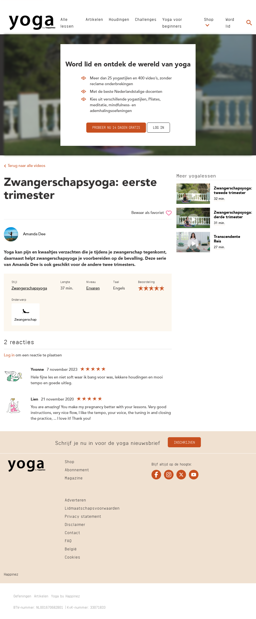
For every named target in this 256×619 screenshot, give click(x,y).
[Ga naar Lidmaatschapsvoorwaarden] (92, 509)
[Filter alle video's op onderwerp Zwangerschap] (26, 314)
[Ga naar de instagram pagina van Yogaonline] (169, 474)
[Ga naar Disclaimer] (75, 525)
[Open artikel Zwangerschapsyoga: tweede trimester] (214, 193)
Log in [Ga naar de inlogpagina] (158, 127)
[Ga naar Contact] (72, 533)
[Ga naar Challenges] (146, 18)
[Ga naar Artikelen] (94, 18)
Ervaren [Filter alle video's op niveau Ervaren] (93, 288)
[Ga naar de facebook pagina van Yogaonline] (156, 474)
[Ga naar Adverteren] (75, 500)
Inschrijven (184, 442)
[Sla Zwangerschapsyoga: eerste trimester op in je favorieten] (169, 213)
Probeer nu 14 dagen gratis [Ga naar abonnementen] (116, 127)
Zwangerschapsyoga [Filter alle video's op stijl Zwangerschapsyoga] (29, 288)
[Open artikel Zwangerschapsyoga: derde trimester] (214, 218)
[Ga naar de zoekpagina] (249, 23)
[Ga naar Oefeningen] (22, 596)
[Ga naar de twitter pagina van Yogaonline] (181, 474)
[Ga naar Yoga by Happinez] (65, 596)
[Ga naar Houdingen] (119, 18)
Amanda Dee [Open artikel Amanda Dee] (25, 234)
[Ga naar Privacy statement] (83, 517)
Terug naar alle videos (26, 166)
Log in (9, 355)
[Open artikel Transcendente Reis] (214, 242)
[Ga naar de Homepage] (32, 22)
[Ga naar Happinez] (11, 575)
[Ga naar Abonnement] (77, 470)
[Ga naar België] (71, 549)
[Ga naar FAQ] (68, 541)
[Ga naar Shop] (209, 18)
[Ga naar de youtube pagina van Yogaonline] (193, 474)
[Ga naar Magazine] (74, 478)
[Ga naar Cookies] (72, 558)
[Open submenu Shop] (207, 25)
